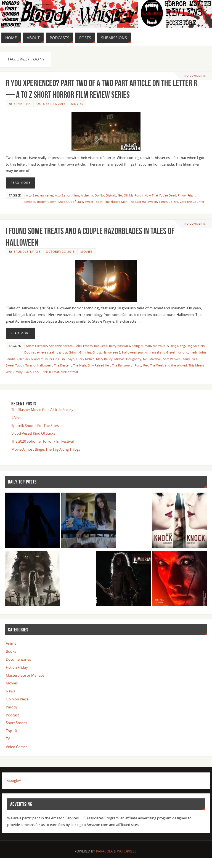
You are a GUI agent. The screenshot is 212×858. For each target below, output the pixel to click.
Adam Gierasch (36, 346)
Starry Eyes (189, 359)
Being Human (141, 346)
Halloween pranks (135, 352)
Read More (20, 183)
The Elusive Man (116, 202)
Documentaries (18, 659)
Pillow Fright (187, 195)
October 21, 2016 (50, 104)
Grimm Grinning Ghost (85, 352)
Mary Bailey (104, 359)
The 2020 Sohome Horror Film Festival (42, 441)
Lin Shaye (67, 359)
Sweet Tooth (94, 202)
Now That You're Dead (160, 195)
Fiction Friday (17, 667)
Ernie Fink (22, 104)
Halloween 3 (111, 352)
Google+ (14, 780)
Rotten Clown (47, 202)
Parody (12, 707)
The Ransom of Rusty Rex (130, 365)
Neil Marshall (152, 359)
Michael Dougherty (127, 359)
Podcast (12, 715)
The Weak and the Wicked (168, 365)
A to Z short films (67, 195)
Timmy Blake (22, 372)
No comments (195, 76)
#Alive (16, 417)
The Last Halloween (143, 202)
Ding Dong (177, 346)
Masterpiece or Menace (25, 675)
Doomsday (32, 352)
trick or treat (69, 372)
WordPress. (127, 851)
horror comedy (187, 352)
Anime (11, 643)
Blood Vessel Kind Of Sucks (33, 433)
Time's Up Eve (168, 202)
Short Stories (16, 722)
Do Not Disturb (105, 195)
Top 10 (11, 730)
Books (11, 651)
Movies (77, 104)
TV (8, 738)
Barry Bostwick (119, 346)
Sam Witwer (171, 359)
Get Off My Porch (130, 195)
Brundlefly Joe (27, 251)
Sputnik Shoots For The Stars (35, 425)
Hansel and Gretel (162, 352)
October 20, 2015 (60, 251)
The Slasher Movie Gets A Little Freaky (42, 409)
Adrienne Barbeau (62, 346)
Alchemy (87, 195)
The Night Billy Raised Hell (91, 365)
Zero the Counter (192, 202)
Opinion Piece (17, 699)
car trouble (160, 346)
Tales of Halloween (38, 365)
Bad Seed (100, 346)
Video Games (16, 746)
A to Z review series (39, 195)
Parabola (104, 851)
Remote (29, 202)
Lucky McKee (85, 359)
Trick (36, 372)
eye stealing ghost (54, 352)
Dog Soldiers (196, 346)
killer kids (52, 359)
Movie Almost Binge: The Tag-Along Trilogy (46, 449)
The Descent (62, 365)
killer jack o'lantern (30, 359)
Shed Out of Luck (70, 202)
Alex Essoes (84, 346)
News (10, 691)
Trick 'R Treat (50, 372)
